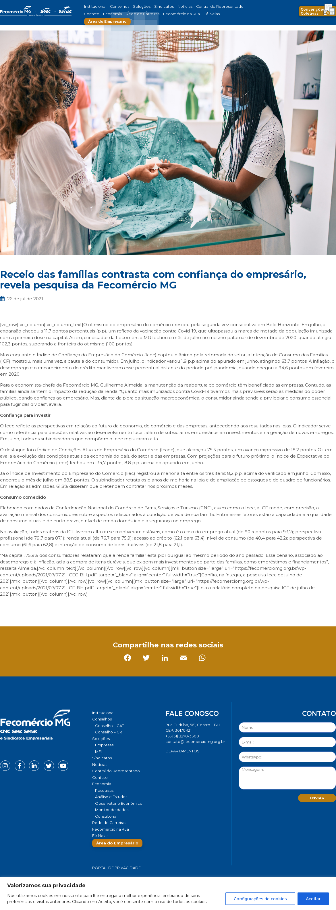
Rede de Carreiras (119, 14)
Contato (235, 6)
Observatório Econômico (118, 803)
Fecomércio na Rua (153, 14)
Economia (92, 14)
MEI (98, 751)
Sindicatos (154, 6)
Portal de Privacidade (116, 867)
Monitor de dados (111, 809)
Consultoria (105, 816)
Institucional (94, 6)
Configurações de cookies (260, 898)
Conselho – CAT (109, 725)
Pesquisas (104, 790)
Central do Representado (204, 6)
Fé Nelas (179, 14)
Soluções (136, 6)
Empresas (104, 745)
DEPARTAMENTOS (182, 751)
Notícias (173, 6)
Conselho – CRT (109, 732)
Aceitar (313, 898)
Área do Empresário (213, 14)
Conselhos (116, 6)
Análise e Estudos (111, 796)
